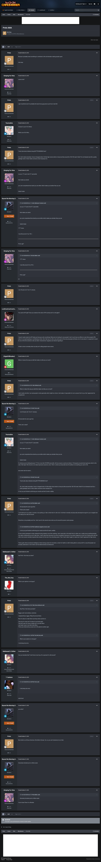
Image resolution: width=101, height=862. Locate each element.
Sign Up (90, 4)
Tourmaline (9, 123)
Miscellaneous (20, 34)
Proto (10, 32)
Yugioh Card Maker (8, 10)
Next (9, 46)
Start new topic (94, 40)
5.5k (9, 139)
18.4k (9, 568)
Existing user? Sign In (81, 4)
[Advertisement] (50, 20)
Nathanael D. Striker (9, 552)
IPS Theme (3, 858)
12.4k (9, 325)
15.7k (9, 221)
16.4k (9, 92)
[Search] (82, 10)
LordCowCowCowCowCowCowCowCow (14, 309)
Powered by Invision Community (93, 859)
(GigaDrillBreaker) (9, 356)
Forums (32, 10)
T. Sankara (9, 677)
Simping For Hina (9, 76)
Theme (3, 859)
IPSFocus (9, 858)
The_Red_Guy (9, 578)
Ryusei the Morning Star (9, 198)
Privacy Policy (9, 859)
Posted (23, 52)
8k (9, 372)
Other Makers (21, 10)
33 (9, 594)
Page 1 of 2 (18, 46)
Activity (52, 10)
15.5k (9, 693)
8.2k (9, 69)
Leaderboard (42, 10)
